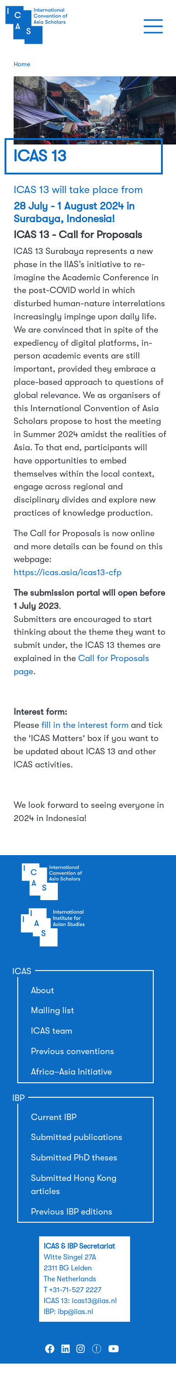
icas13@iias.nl (94, 1301)
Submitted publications (76, 1137)
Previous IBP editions (71, 1212)
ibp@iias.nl (75, 1312)
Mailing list (52, 1011)
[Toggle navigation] (153, 26)
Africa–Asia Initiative (71, 1072)
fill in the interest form (85, 725)
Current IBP (53, 1117)
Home (22, 64)
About (42, 991)
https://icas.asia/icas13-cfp (67, 572)
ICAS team (51, 1031)
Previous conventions (72, 1051)
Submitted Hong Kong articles (73, 1184)
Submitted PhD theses (74, 1158)
